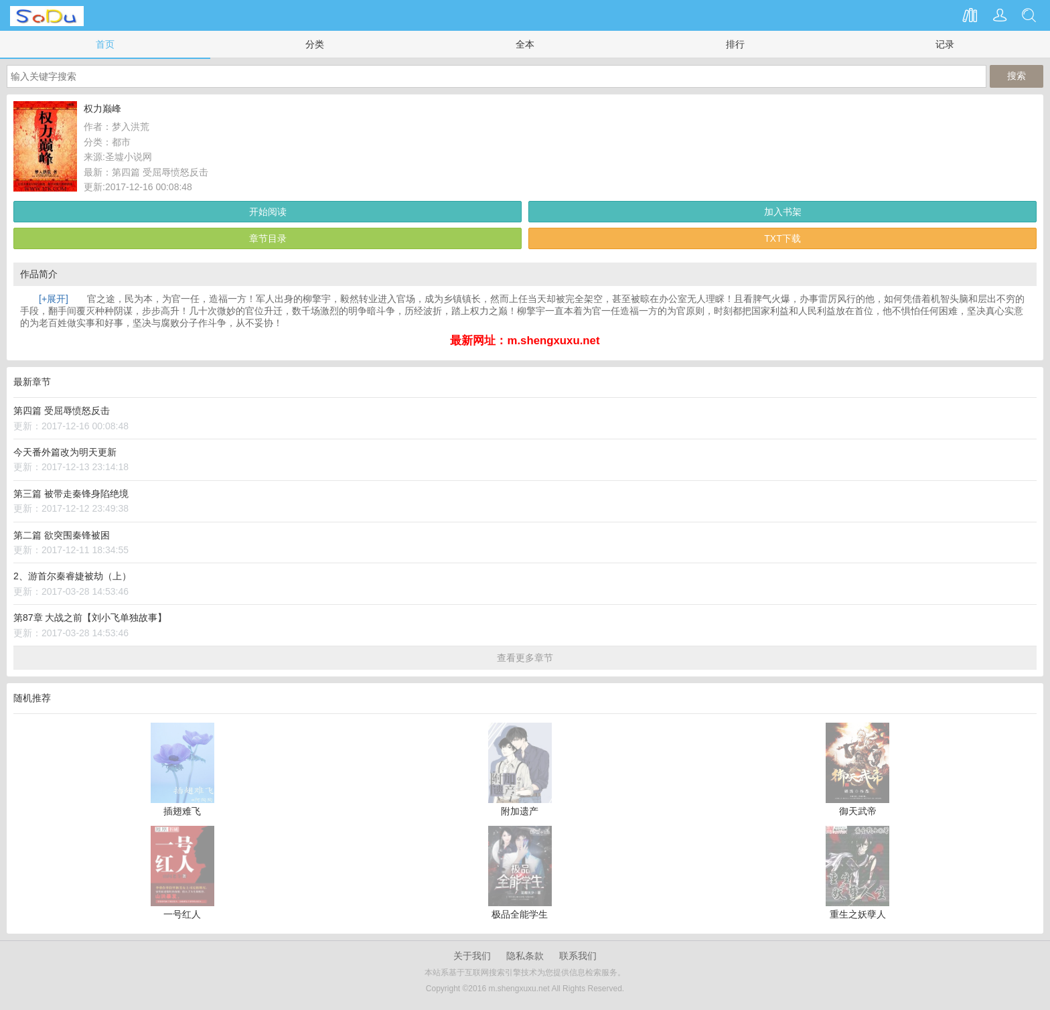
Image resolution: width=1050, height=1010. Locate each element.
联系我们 (578, 955)
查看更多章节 (525, 657)
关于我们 (472, 955)
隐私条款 (525, 955)
